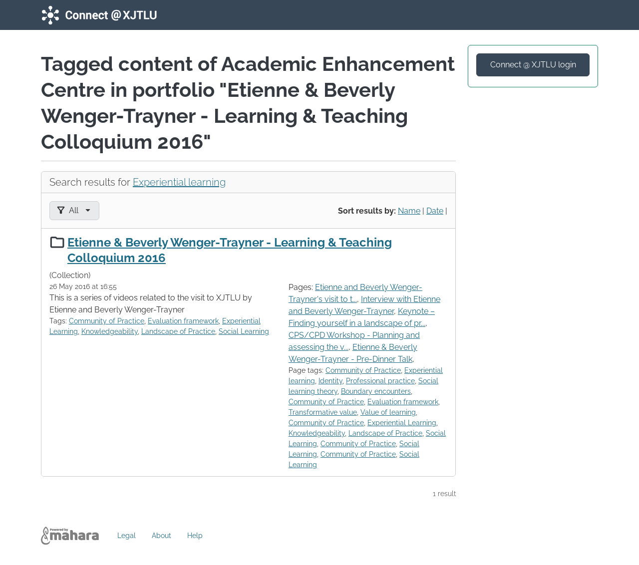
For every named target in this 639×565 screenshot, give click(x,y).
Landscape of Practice (178, 331)
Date (434, 211)
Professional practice (380, 381)
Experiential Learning (401, 423)
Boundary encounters (376, 391)
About (161, 536)
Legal (126, 536)
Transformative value (323, 412)
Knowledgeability (109, 331)
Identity (330, 381)
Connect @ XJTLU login (533, 64)
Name (409, 211)
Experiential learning (179, 182)
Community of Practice (106, 321)
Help (195, 536)
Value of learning (388, 412)
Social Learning (244, 331)
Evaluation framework (183, 321)
